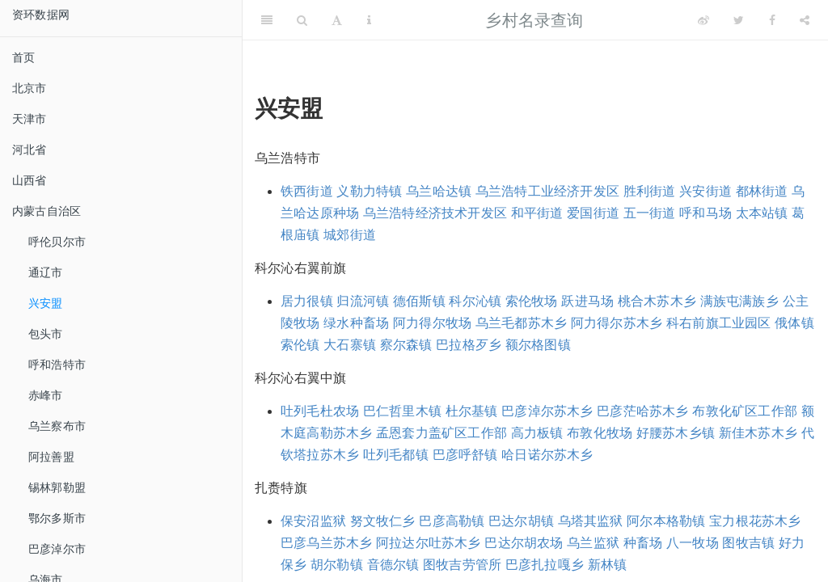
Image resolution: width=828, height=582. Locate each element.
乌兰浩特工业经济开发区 (547, 191)
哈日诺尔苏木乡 (547, 455)
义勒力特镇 (369, 191)
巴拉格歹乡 (468, 345)
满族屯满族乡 (739, 301)
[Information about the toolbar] (369, 20)
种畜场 (643, 543)
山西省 (29, 180)
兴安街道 (705, 191)
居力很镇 (307, 301)
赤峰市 (45, 395)
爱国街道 (593, 213)
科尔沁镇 (475, 301)
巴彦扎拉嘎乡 (544, 564)
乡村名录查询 (534, 20)
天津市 (29, 118)
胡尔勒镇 (336, 564)
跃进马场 (587, 301)
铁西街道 (307, 191)
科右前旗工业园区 (718, 323)
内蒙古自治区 (46, 211)
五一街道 (649, 213)
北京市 (29, 88)
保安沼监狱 (313, 521)
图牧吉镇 (748, 543)
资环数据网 (41, 14)
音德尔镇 (393, 564)
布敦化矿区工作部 (744, 411)
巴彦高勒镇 (451, 521)
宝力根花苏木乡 (755, 521)
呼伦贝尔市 (57, 241)
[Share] (805, 20)
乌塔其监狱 (590, 521)
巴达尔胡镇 (521, 521)
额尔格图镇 (538, 345)
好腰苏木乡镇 (675, 433)
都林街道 (762, 191)
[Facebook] (772, 20)
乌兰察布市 (57, 426)
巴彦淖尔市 (57, 548)
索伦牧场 (531, 301)
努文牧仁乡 (383, 521)
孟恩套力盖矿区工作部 (441, 433)
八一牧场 (692, 543)
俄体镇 (794, 323)
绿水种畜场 (356, 323)
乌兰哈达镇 (438, 191)
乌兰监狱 (593, 543)
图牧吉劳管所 (462, 564)
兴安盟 (45, 303)
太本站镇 (762, 213)
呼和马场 (705, 213)
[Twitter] (738, 20)
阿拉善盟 (51, 456)
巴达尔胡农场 (523, 543)
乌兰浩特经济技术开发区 (435, 213)
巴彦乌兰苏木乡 (326, 543)
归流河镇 (362, 301)
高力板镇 (537, 433)
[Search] (302, 20)
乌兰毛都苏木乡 (521, 323)
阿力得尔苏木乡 (616, 323)
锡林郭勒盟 (57, 487)
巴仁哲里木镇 (402, 411)
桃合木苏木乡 (657, 301)
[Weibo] (703, 20)
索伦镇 (300, 345)
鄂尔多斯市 (57, 518)
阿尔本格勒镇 (666, 521)
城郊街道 (349, 235)
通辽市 (45, 272)
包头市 (45, 333)
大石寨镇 (349, 345)
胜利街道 (649, 191)
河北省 (29, 149)
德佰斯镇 (419, 301)
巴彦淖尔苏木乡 (547, 411)
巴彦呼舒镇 (465, 455)
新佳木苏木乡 (758, 433)
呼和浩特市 (57, 364)
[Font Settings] (336, 20)
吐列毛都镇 (396, 455)
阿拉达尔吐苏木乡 (428, 543)
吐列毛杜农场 (320, 411)
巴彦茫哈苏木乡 (642, 411)
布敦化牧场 (599, 433)
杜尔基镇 (472, 411)
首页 (23, 57)
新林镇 (607, 564)
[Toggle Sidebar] (267, 20)
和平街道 (537, 213)
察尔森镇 (406, 345)
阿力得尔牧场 (432, 323)
